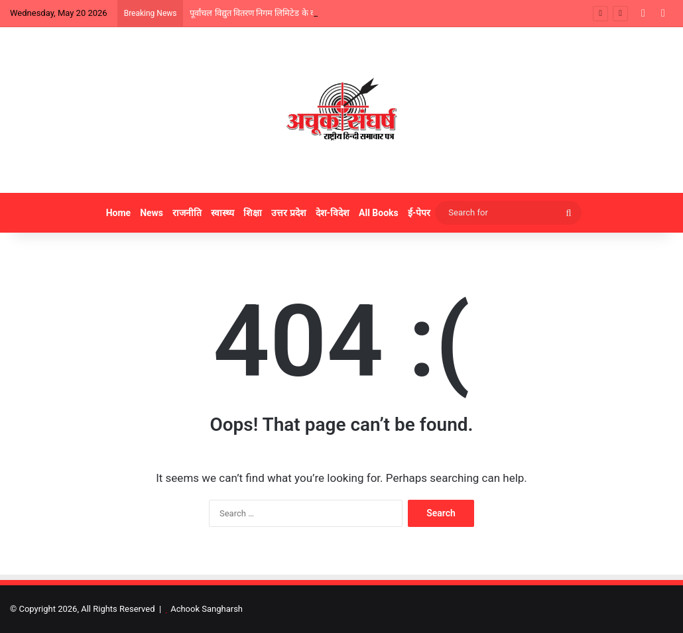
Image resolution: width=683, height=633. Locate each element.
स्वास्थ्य (222, 212)
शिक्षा (252, 212)
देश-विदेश (333, 212)
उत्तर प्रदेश (288, 212)
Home (118, 212)
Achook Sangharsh (206, 609)
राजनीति (187, 212)
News (151, 212)
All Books (379, 212)
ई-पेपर (419, 212)
